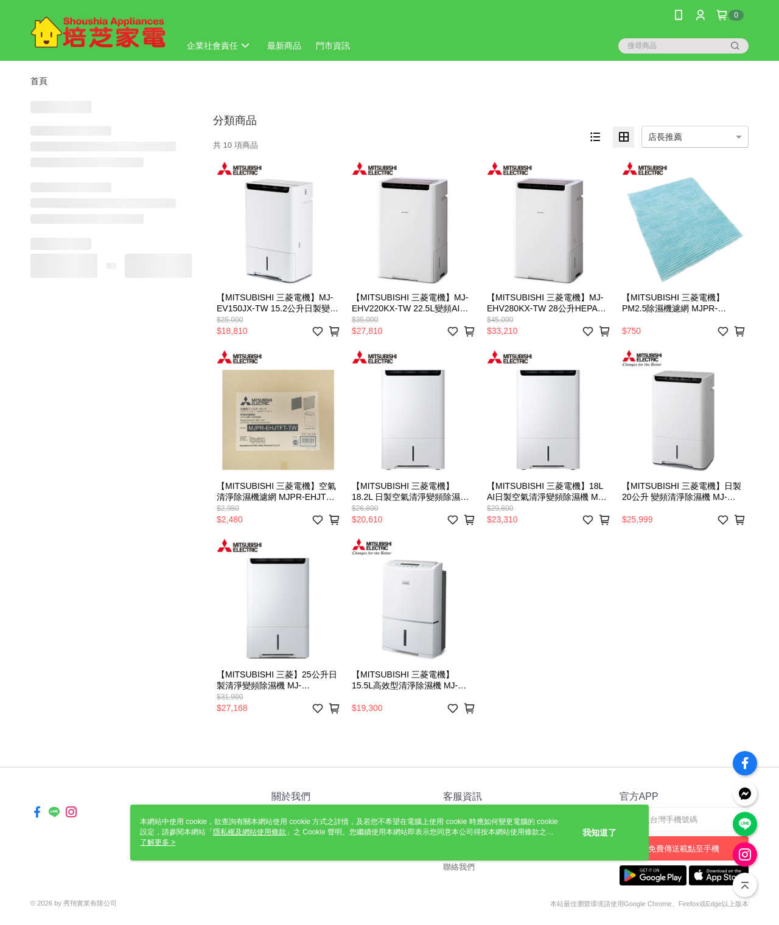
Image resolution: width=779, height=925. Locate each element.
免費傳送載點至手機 (683, 848)
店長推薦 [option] (665, 137)
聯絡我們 (459, 866)
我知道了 (599, 832)
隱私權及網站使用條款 (249, 832)
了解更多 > (157, 842)
